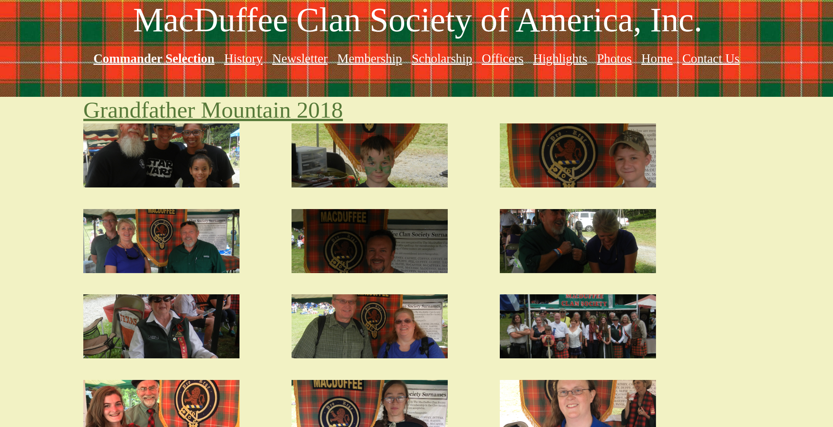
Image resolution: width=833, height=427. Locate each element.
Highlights (560, 58)
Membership (369, 58)
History (243, 58)
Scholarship (441, 58)
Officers (502, 58)
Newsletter (300, 58)
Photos (614, 58)
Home (657, 58)
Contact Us (710, 58)
